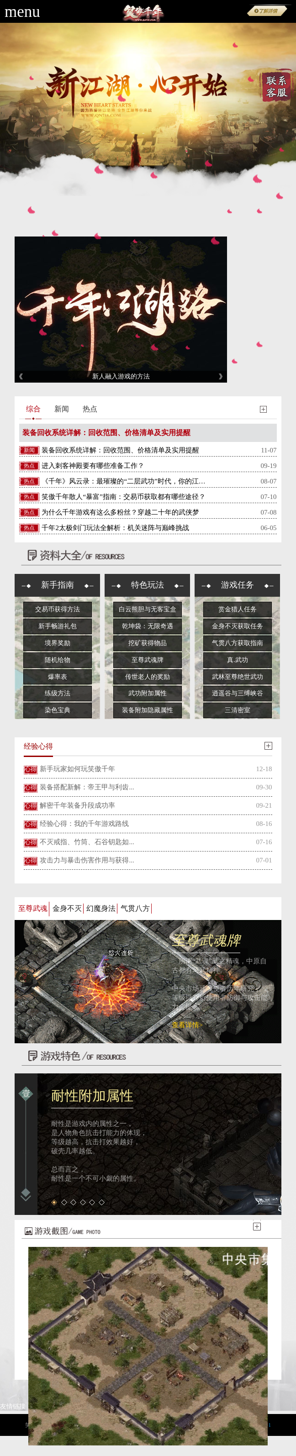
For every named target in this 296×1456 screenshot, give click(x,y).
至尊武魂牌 (148, 660)
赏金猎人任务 (237, 609)
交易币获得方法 (57, 609)
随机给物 (57, 660)
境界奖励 (57, 643)
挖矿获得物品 (147, 643)
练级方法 (57, 693)
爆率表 (57, 676)
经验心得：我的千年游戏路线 (84, 823)
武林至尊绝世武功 (237, 676)
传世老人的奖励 (147, 676)
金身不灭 (67, 908)
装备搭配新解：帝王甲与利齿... (87, 787)
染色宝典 (57, 710)
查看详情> (187, 1025)
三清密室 (237, 710)
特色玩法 (147, 584)
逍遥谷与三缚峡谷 (237, 693)
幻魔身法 (101, 908)
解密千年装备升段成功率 (77, 805)
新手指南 (57, 584)
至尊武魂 (33, 908)
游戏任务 (237, 584)
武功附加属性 (147, 693)
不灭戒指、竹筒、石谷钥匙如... (87, 842)
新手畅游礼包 (57, 626)
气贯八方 (135, 908)
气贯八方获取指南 (237, 643)
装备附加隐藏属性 (147, 710)
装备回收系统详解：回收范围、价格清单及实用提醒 (106, 432)
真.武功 (237, 660)
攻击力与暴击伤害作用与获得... (87, 860)
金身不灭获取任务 (237, 626)
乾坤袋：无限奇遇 (147, 626)
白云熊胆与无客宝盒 (147, 609)
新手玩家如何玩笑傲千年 (77, 769)
